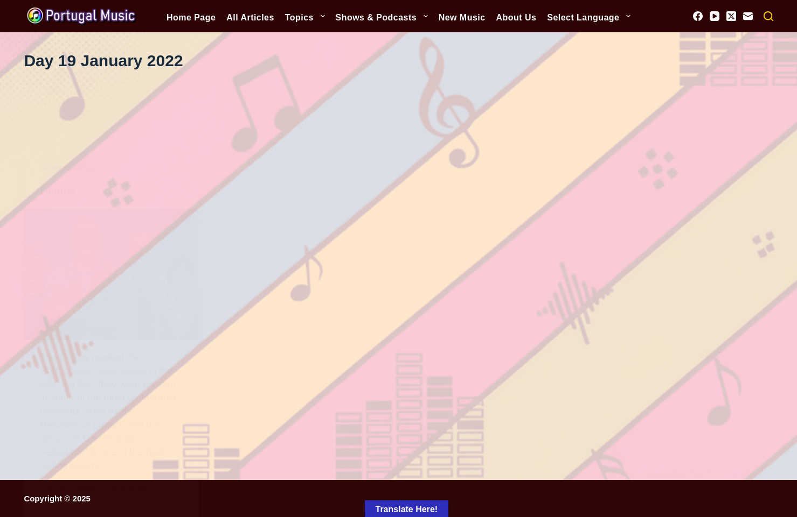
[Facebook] (698, 16)
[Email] (748, 16)
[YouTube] (714, 16)
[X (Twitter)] (731, 16)
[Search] (768, 16)
